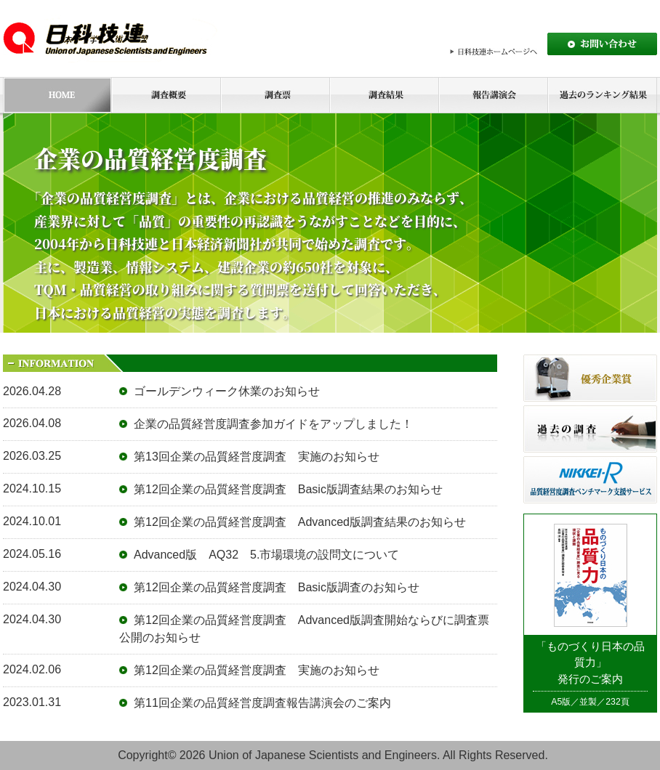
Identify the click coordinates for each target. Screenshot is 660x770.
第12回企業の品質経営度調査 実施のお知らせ (256, 670)
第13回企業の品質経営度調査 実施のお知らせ (256, 456)
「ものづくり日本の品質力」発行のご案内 (590, 663)
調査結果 (383, 95)
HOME (57, 95)
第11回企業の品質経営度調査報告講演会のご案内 (262, 703)
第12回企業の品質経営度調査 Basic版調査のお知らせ (276, 587)
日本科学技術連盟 (112, 38)
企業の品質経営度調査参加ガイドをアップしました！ (273, 424)
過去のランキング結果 (602, 95)
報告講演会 (492, 95)
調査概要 (165, 95)
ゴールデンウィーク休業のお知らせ (227, 391)
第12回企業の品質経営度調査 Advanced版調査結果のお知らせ (300, 522)
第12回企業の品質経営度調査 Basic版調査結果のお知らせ (288, 489)
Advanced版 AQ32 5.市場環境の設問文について (266, 554)
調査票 (274, 95)
